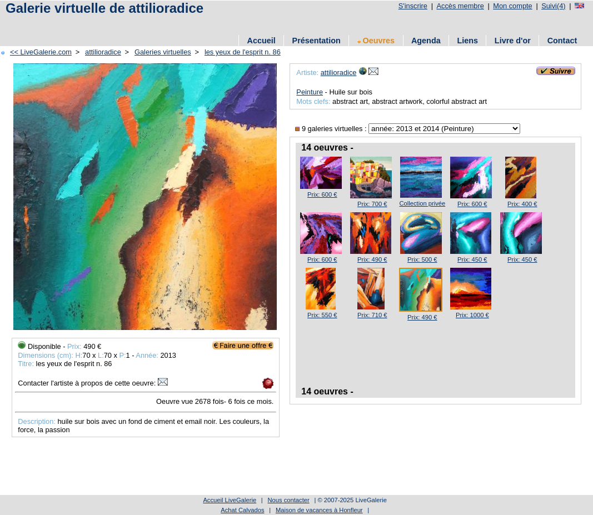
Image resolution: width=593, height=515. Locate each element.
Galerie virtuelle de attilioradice (104, 8)
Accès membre (460, 6)
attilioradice (103, 52)
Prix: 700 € (372, 204)
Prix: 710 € (372, 315)
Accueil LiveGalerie (229, 500)
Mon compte (512, 6)
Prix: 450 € (472, 259)
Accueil (261, 40)
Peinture (309, 92)
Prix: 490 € (372, 259)
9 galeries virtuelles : (331, 128)
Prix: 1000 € (472, 315)
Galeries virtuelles (162, 52)
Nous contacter (288, 500)
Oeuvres (376, 40)
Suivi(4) (553, 6)
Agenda (426, 40)
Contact (562, 40)
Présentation (316, 40)
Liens (467, 40)
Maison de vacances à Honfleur (319, 510)
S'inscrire (412, 6)
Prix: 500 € (422, 259)
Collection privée (422, 203)
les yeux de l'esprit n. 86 (243, 52)
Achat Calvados (242, 510)
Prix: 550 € (322, 315)
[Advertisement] (205, 23)
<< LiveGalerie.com (41, 52)
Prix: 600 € (322, 194)
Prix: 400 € (522, 204)
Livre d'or (513, 40)
